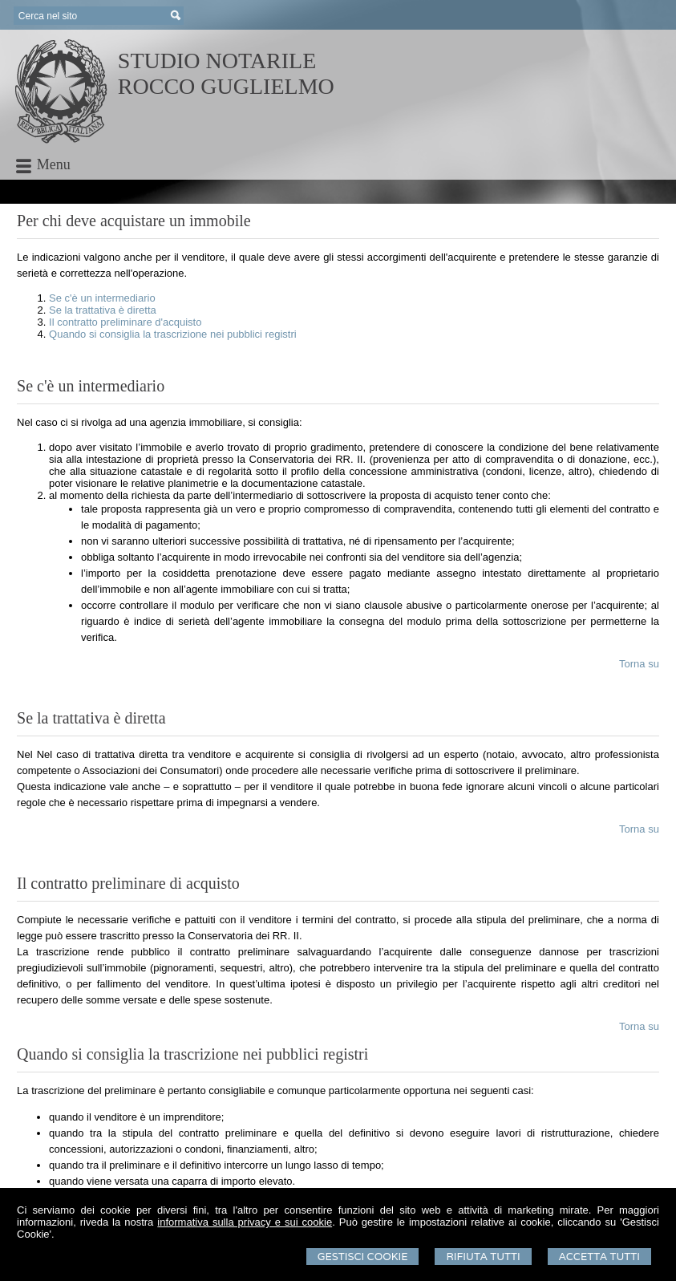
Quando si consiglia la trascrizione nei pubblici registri (173, 334)
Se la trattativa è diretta (102, 310)
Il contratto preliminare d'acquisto (125, 322)
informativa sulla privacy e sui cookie (244, 1222)
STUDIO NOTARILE (217, 60)
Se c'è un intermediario (102, 298)
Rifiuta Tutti (483, 1256)
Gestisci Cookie (363, 1256)
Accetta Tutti (599, 1256)
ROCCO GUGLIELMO (226, 86)
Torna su (639, 664)
